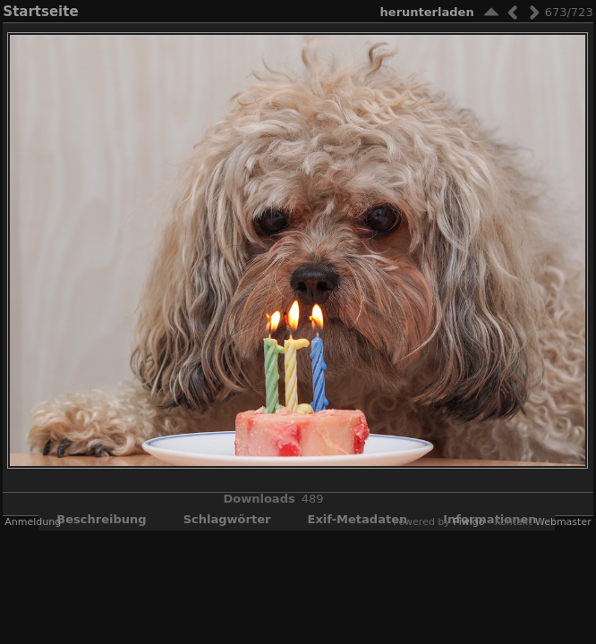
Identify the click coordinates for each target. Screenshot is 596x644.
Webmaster (563, 522)
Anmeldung (32, 522)
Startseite (40, 12)
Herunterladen (427, 12)
